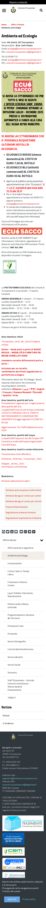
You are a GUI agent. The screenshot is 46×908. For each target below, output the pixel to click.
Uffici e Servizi (17, 24)
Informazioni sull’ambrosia (14, 466)
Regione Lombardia (18, 2)
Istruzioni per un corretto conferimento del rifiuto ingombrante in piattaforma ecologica (21, 371)
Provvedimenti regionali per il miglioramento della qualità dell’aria (22, 405)
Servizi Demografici (17, 641)
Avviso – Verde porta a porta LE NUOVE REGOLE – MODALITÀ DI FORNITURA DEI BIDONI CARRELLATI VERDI (21, 352)
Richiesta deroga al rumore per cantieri (24, 495)
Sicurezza (12, 672)
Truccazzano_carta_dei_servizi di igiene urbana (20, 343)
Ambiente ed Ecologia (18, 555)
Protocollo (12, 633)
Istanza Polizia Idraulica (17, 507)
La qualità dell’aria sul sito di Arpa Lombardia (22, 409)
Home (4, 24)
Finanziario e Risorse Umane (17, 583)
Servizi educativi (15, 657)
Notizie (6, 715)
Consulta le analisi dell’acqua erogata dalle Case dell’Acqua (21, 443)
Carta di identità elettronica (20, 649)
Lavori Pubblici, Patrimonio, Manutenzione (20, 594)
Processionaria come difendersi (16, 454)
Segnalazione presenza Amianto (21, 512)
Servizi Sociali (14, 664)
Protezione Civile (15, 626)
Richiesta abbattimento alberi (15, 481)
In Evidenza (8, 723)
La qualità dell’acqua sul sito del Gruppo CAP (22, 438)
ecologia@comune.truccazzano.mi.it (24, 48)
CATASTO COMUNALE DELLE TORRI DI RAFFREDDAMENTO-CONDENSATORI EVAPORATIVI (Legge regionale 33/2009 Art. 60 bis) (22, 417)
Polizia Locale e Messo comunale (18, 605)
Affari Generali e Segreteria (20, 548)
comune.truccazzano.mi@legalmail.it (23, 52)
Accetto (12, 899)
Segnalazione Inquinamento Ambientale (24, 518)
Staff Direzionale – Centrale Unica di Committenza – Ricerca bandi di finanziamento (21, 685)
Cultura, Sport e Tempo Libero (18, 572)
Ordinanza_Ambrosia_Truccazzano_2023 (21, 458)
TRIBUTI (12, 697)
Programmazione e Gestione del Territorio (21, 616)
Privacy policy (28, 899)
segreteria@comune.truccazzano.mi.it (19, 778)
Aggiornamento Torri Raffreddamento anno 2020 (22, 429)
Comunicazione (15, 563)
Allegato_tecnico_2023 (12, 463)
